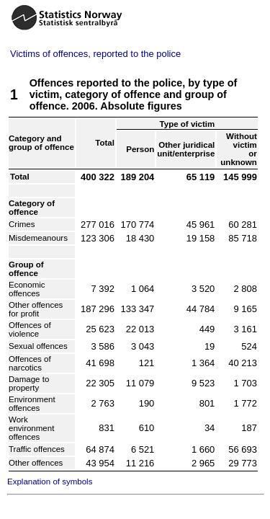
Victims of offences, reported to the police (95, 53)
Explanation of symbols (49, 481)
